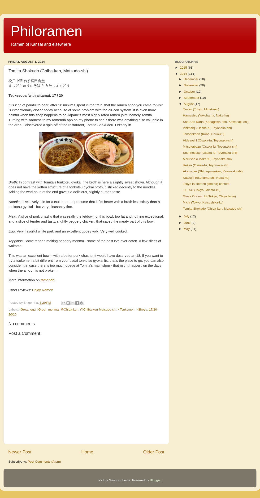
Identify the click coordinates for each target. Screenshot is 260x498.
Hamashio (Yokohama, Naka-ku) (206, 115)
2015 (184, 67)
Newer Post (19, 451)
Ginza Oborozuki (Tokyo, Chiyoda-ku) (209, 196)
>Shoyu (141, 309)
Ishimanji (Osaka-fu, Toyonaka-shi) (207, 128)
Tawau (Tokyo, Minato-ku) (201, 109)
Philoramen (46, 31)
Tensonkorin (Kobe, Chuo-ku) (204, 134)
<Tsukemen (126, 309)
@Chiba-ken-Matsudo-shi (98, 309)
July (187, 216)
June (187, 222)
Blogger (155, 480)
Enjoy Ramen (42, 290)
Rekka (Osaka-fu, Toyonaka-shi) (206, 165)
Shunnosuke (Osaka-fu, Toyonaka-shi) (210, 152)
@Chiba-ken (69, 309)
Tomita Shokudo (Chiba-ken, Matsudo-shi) (213, 208)
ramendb (48, 280)
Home (87, 451)
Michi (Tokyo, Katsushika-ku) (203, 202)
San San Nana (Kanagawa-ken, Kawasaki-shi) (216, 122)
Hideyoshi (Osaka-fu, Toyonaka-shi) (208, 140)
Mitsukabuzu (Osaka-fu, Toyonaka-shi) (210, 146)
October (190, 91)
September (192, 98)
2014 (184, 73)
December (191, 79)
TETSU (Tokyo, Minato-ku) (202, 190)
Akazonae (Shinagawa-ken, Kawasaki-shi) (213, 171)
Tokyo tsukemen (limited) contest (206, 184)
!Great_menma (48, 309)
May (187, 229)
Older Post (153, 451)
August (189, 104)
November (191, 85)
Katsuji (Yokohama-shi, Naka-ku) (206, 177)
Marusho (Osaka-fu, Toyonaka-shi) (207, 159)
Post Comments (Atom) (44, 461)
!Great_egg (28, 309)
